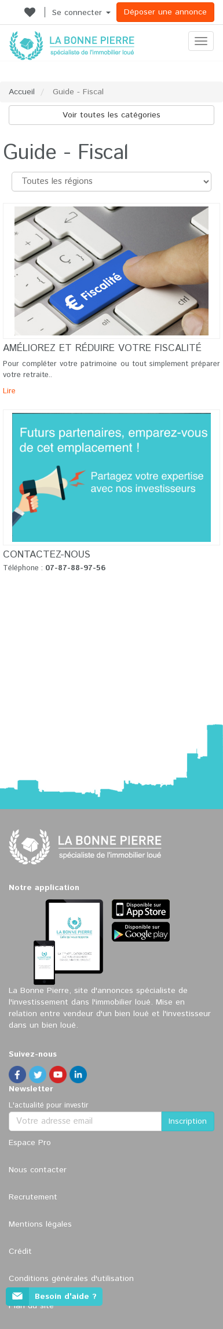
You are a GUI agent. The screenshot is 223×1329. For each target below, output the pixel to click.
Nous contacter (38, 1170)
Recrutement (33, 1197)
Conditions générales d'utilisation (71, 1278)
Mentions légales (40, 1224)
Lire (9, 391)
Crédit (20, 1251)
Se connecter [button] (81, 13)
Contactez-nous (46, 555)
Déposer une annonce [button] (165, 12)
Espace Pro (30, 1143)
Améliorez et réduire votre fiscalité (102, 348)
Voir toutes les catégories (111, 115)
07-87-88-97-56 (75, 568)
